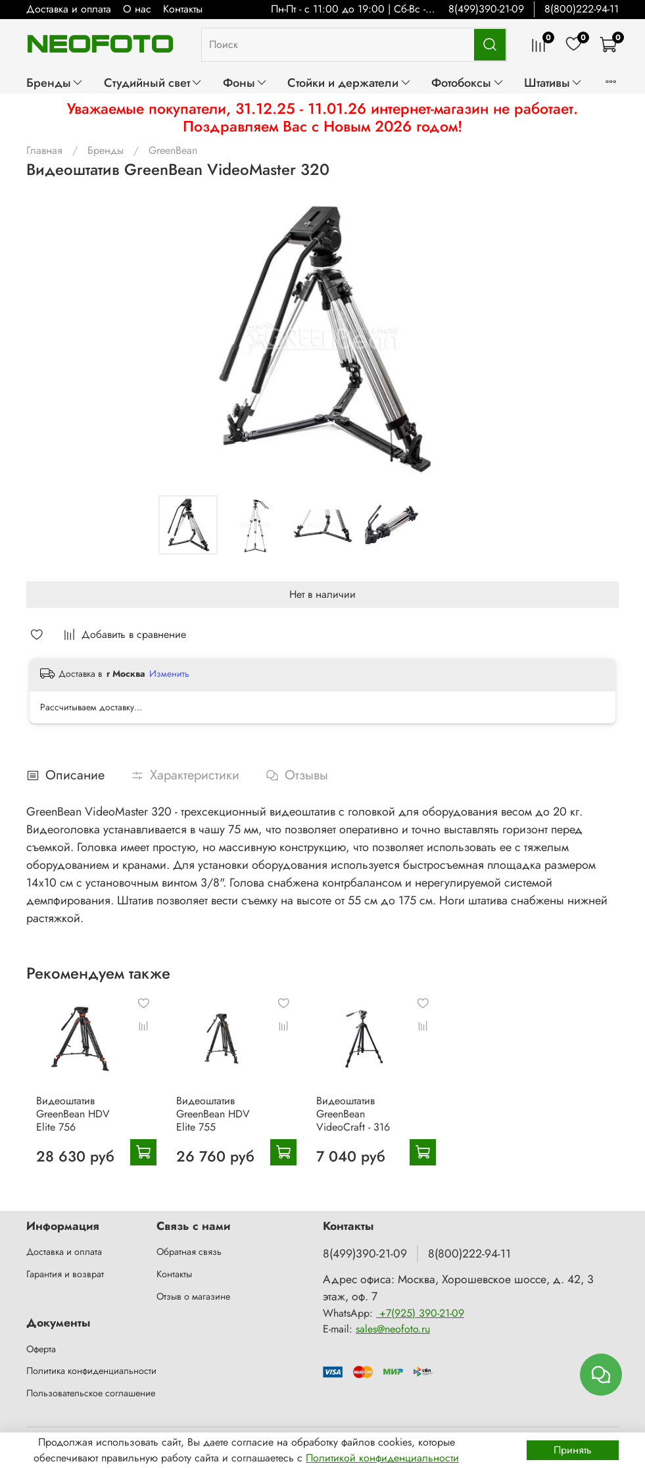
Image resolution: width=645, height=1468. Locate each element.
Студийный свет (153, 82)
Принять (573, 1449)
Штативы (553, 82)
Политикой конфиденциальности (382, 1457)
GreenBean (173, 150)
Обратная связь (189, 1251)
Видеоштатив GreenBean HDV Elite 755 (227, 1127)
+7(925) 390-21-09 (420, 1313)
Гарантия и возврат (65, 1274)
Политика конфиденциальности (91, 1370)
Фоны (245, 82)
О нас (137, 8)
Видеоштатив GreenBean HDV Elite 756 (74, 1127)
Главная (44, 150)
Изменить (169, 673)
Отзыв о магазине (193, 1296)
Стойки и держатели (349, 82)
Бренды (55, 82)
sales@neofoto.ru (393, 1328)
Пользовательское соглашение (90, 1393)
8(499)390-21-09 (486, 8)
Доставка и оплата (68, 8)
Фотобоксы (467, 82)
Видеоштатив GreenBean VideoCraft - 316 (383, 1127)
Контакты (183, 8)
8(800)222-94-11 (581, 8)
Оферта (41, 1349)
